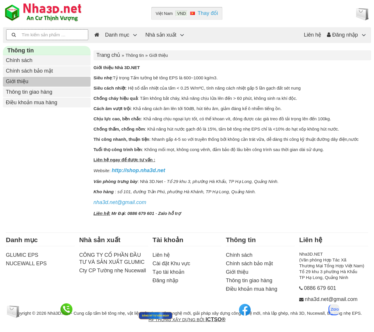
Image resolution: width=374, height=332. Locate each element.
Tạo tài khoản (168, 272)
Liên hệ (312, 35)
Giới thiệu (17, 81)
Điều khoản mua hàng (31, 102)
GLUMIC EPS (22, 255)
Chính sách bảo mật (29, 71)
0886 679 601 (320, 288)
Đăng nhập (342, 35)
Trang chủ (108, 55)
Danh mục (117, 35)
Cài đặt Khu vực (171, 263)
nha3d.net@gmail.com (120, 202)
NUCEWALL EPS (26, 263)
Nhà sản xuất (161, 35)
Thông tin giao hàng (29, 92)
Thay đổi (208, 13)
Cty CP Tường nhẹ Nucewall (112, 270)
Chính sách (19, 60)
